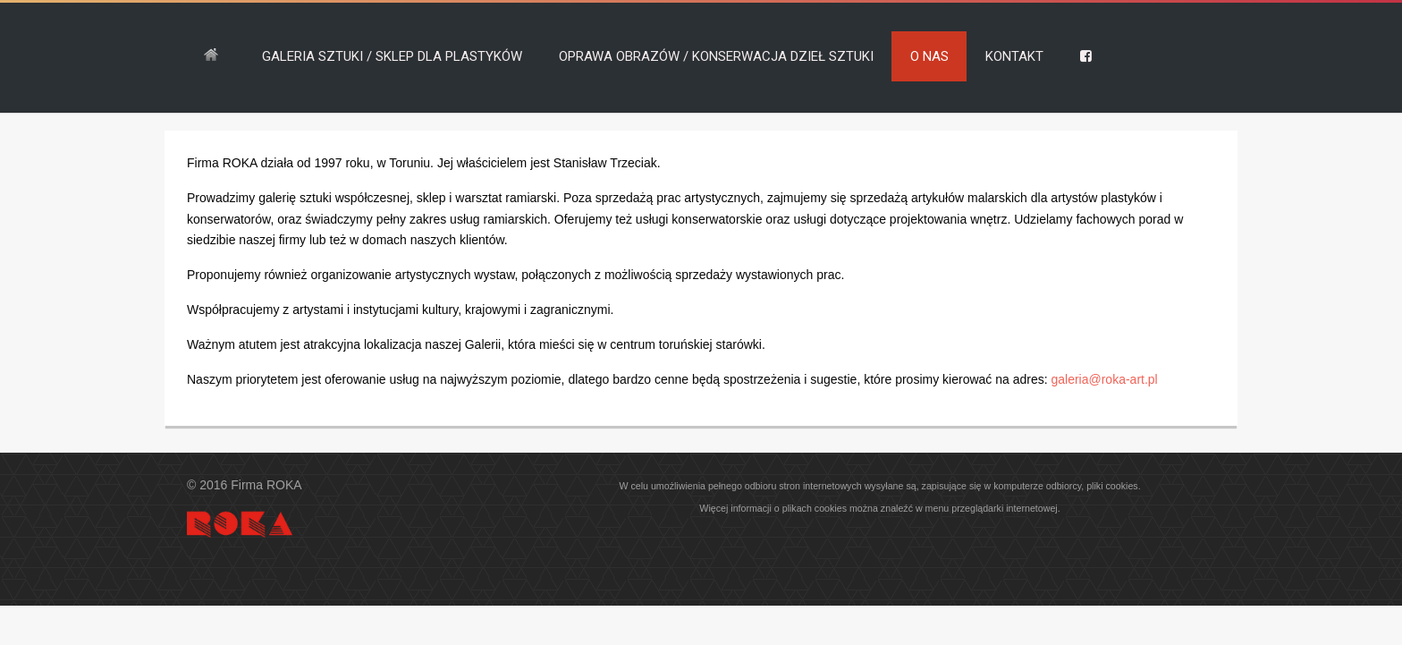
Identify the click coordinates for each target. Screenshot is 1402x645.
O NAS (929, 56)
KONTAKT (1014, 56)
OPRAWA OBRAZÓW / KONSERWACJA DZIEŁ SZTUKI (716, 56)
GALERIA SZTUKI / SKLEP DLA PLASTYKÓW (392, 56)
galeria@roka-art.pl (1104, 379)
